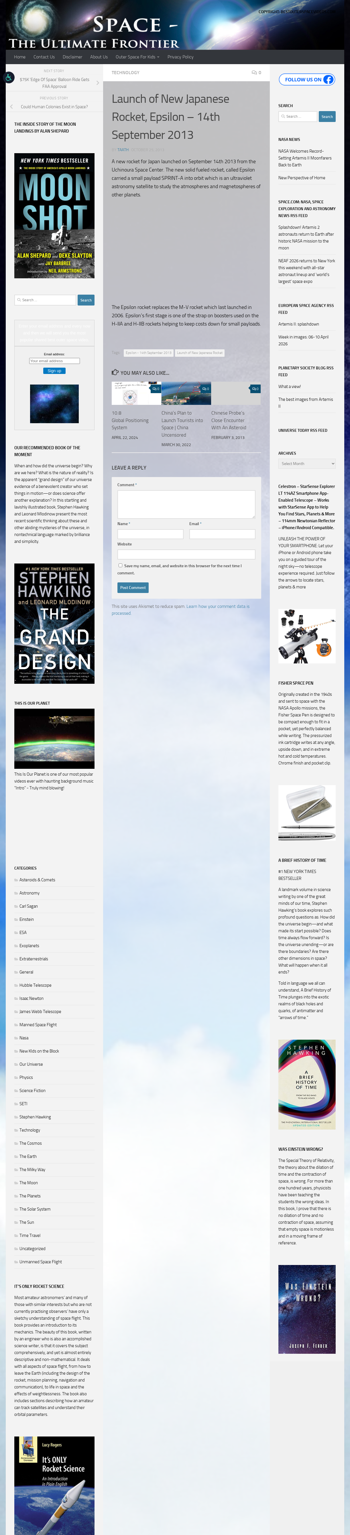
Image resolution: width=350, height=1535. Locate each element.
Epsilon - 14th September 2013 (149, 353)
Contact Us (44, 57)
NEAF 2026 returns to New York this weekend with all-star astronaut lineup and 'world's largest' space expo (306, 271)
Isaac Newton (31, 998)
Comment (127, 484)
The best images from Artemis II (305, 403)
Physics (26, 1077)
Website (124, 544)
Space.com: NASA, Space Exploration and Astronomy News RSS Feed (307, 209)
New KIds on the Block (39, 1051)
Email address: (54, 354)
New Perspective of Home (301, 177)
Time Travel (29, 1235)
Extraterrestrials (33, 958)
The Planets (30, 1196)
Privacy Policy (181, 57)
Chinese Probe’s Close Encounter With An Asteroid (228, 420)
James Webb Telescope (40, 1011)
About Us (99, 57)
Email (195, 523)
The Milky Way (32, 1169)
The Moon (28, 1182)
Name (123, 523)
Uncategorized (32, 1248)
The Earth (28, 1156)
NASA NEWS (289, 139)
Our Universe (31, 1064)
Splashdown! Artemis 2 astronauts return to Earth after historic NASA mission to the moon (306, 238)
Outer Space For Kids (135, 57)
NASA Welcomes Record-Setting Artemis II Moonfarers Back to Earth (305, 158)
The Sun (26, 1222)
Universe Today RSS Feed (302, 430)
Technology (125, 72)
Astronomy (29, 893)
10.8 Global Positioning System (130, 420)
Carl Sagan (28, 906)
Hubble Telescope (35, 985)
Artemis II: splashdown (298, 324)
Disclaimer (72, 57)
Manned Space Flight (38, 1024)
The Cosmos (30, 1143)
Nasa (23, 1038)
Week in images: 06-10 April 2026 (303, 340)
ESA (23, 932)
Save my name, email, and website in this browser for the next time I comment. (179, 569)
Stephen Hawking (35, 1117)
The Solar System (35, 1209)
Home (19, 57)
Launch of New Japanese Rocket (200, 353)
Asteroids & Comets (37, 879)
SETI (23, 1103)
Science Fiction (32, 1090)
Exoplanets (29, 945)
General (26, 972)
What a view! (289, 386)
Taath (123, 149)
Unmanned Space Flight (40, 1261)
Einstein (26, 919)
